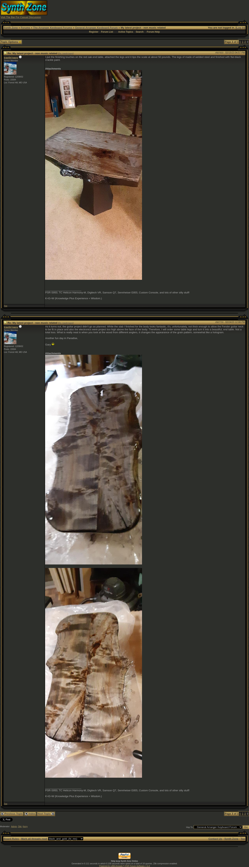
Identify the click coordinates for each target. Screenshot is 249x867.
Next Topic (46, 813)
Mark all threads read (34, 838)
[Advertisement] (177, 9)
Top (5, 306)
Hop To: (189, 827)
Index (30, 813)
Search (140, 31)
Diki (20, 826)
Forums (25, 27)
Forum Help (153, 31)
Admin (14, 826)
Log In (240, 27)
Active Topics (125, 31)
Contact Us (215, 838)
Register (93, 31)
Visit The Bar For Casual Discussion (21, 17)
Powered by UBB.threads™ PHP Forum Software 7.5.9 (124, 866)
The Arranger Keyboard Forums (52, 27)
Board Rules (11, 838)
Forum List (107, 31)
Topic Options (11, 41)
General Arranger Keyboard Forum (96, 27)
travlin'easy (11, 57)
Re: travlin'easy (66, 53)
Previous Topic (12, 813)
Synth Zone (11, 27)
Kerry (25, 826)
